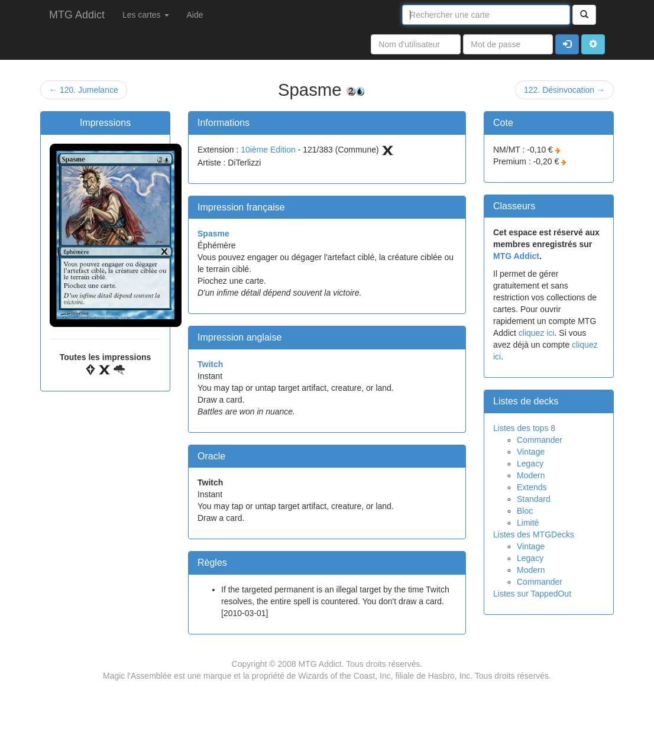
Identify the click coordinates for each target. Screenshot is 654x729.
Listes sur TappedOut (532, 593)
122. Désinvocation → (564, 90)
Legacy (530, 463)
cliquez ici (537, 333)
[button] (593, 44)
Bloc (525, 511)
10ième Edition (268, 149)
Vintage (531, 451)
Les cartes (145, 15)
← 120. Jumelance (83, 90)
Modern (531, 475)
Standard (534, 499)
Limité (528, 522)
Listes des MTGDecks (533, 534)
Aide (195, 15)
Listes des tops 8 (524, 428)
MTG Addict (77, 15)
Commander (539, 440)
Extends (532, 487)
